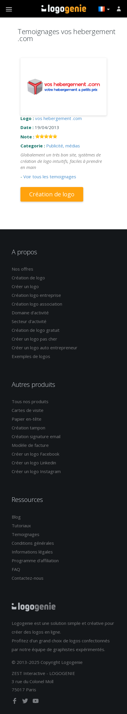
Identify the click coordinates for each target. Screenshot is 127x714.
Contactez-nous (28, 578)
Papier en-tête (26, 419)
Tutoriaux (21, 525)
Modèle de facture (30, 445)
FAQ (16, 569)
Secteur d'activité (29, 321)
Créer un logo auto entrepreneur (44, 347)
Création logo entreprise (36, 295)
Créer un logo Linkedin (34, 463)
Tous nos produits (30, 401)
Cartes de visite (28, 410)
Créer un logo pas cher (34, 339)
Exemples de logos (31, 356)
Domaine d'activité (30, 312)
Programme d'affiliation (35, 560)
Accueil (63, 9)
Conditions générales (33, 543)
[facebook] (15, 702)
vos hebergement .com (58, 118)
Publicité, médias (63, 146)
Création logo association (37, 304)
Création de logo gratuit (36, 330)
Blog (16, 517)
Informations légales (32, 552)
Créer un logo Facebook (35, 454)
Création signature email (36, 436)
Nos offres (22, 269)
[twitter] (25, 702)
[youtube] (36, 702)
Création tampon (28, 428)
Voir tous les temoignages (49, 176)
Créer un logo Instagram (36, 471)
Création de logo (51, 194)
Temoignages (25, 534)
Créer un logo (25, 286)
